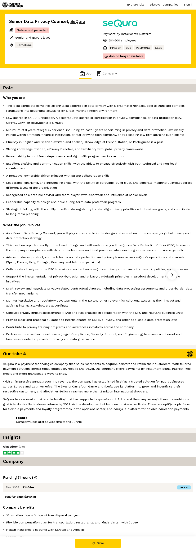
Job (85, 73)
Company (106, 73)
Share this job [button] (20, 520)
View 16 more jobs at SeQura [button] (57, 520)
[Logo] (12, 4)
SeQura (77, 21)
